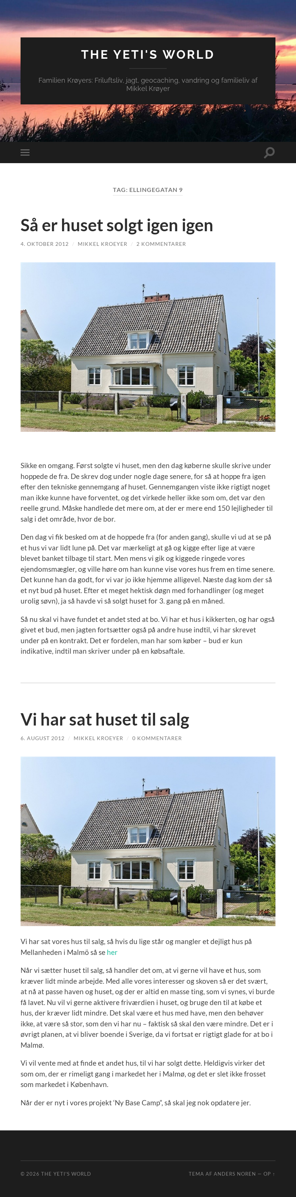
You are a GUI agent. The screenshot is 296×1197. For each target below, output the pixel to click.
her (112, 952)
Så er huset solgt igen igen (117, 225)
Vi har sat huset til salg (105, 719)
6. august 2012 (43, 738)
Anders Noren (235, 1174)
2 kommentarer (161, 244)
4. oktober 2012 (45, 244)
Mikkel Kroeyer (102, 244)
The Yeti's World (148, 54)
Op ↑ (269, 1174)
